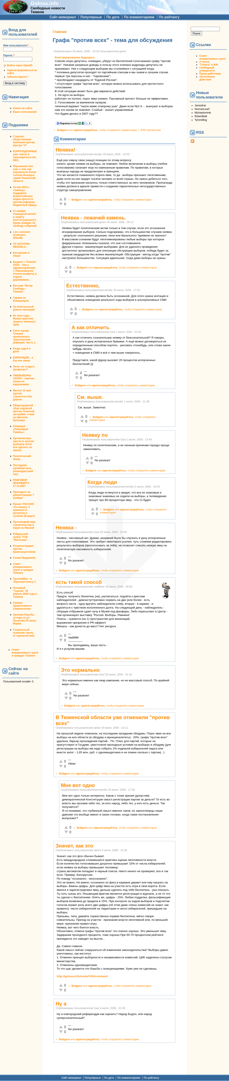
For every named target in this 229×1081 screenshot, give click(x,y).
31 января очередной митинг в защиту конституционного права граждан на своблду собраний (25, 218)
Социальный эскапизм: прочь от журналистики (23, 632)
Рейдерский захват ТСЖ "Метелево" (20, 537)
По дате (112, 17)
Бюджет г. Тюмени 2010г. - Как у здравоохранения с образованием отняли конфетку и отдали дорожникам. (25, 270)
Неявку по (95, 435)
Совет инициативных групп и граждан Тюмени (23, 568)
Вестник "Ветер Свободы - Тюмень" (22, 288)
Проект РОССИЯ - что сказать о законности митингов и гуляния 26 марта (24, 510)
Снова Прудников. (24, 557)
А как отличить (91, 327)
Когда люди (102, 482)
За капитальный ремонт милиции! (24, 308)
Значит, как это (74, 846)
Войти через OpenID (19, 65)
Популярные (91, 17)
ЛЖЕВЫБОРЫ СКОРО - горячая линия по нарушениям (23, 380)
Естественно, (83, 285)
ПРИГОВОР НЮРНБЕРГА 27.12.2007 (21, 483)
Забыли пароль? (17, 76)
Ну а (61, 1003)
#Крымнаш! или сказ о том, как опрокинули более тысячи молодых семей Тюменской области (24, 174)
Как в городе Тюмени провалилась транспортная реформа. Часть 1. (24, 336)
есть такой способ (79, 582)
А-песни (204, 61)
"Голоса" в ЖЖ (208, 64)
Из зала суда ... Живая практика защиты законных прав (24, 320)
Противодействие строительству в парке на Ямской (24, 524)
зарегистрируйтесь (86, 130)
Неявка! (65, 150)
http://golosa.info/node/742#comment (82, 976)
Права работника (210, 73)
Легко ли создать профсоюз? (24, 368)
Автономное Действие (207, 78)
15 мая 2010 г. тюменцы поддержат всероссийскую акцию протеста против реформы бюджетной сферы (25, 196)
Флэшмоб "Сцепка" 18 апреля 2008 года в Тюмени (25, 592)
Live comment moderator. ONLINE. (21, 235)
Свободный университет (207, 69)
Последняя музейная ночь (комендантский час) (23, 470)
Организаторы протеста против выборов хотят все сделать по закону (23, 444)
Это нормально (80, 670)
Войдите (62, 130)
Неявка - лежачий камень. (93, 218)
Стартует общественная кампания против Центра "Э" (24, 141)
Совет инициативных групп (212, 57)
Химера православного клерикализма (22, 605)
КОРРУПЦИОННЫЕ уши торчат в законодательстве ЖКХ (25, 156)
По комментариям (139, 17)
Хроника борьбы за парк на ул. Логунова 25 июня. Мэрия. (25, 619)
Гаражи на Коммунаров (21, 299)
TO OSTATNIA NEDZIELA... (21, 245)
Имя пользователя (15, 45)
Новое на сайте (22, 108)
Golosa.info (45, 3)
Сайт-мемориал (62, 17)
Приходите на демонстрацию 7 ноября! (23, 495)
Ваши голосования (25, 111)
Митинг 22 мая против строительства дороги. (22, 395)
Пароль (8, 55)
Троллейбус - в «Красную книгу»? (24, 580)
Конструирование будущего (75, 57)
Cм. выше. (90, 397)
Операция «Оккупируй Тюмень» (20, 429)
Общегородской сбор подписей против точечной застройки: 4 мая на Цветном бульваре (23, 413)
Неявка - (66, 527)
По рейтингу (169, 17)
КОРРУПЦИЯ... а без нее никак (23, 359)
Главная (59, 32)
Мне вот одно (78, 785)
